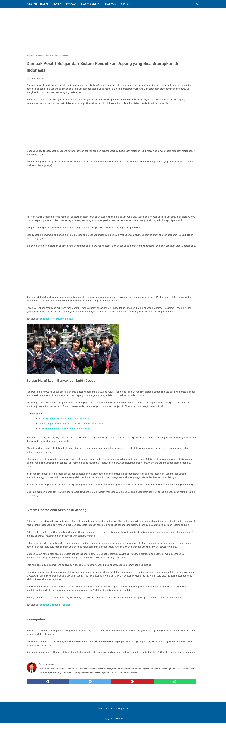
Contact (101, 708)
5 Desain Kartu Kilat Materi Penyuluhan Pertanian (64, 428)
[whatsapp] (175, 681)
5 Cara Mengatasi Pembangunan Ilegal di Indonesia (65, 418)
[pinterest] (132, 681)
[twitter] (90, 681)
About (110, 708)
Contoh (125, 4)
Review (57, 4)
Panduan (71, 4)
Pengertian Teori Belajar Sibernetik (55, 318)
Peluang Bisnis (90, 4)
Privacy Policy (121, 708)
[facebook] (48, 681)
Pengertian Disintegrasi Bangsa (54, 604)
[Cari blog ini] (197, 4)
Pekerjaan (110, 4)
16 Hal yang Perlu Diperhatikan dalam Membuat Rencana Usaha (71, 423)
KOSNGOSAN (37, 4)
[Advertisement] (99, 32)
